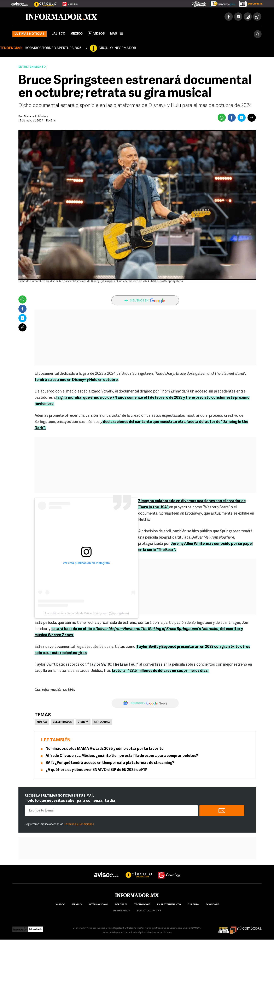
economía (212, 905)
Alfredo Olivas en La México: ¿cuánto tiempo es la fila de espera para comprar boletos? (122, 756)
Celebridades (62, 722)
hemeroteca (121, 911)
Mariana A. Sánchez (36, 116)
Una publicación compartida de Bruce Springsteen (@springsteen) (86, 613)
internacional (98, 905)
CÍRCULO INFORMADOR (117, 48)
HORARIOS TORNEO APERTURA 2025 (53, 48)
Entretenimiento (32, 67)
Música (42, 722)
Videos (96, 33)
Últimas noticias (29, 34)
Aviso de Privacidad (113, 933)
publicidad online (149, 911)
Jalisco (58, 33)
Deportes (121, 905)
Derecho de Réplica (135, 933)
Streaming (102, 722)
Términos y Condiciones (79, 824)
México (76, 33)
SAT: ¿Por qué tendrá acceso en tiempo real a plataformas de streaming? (110, 763)
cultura (193, 905)
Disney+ (83, 722)
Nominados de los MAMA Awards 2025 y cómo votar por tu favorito (105, 749)
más (116, 33)
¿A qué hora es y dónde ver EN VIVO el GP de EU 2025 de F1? (96, 770)
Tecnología (142, 905)
